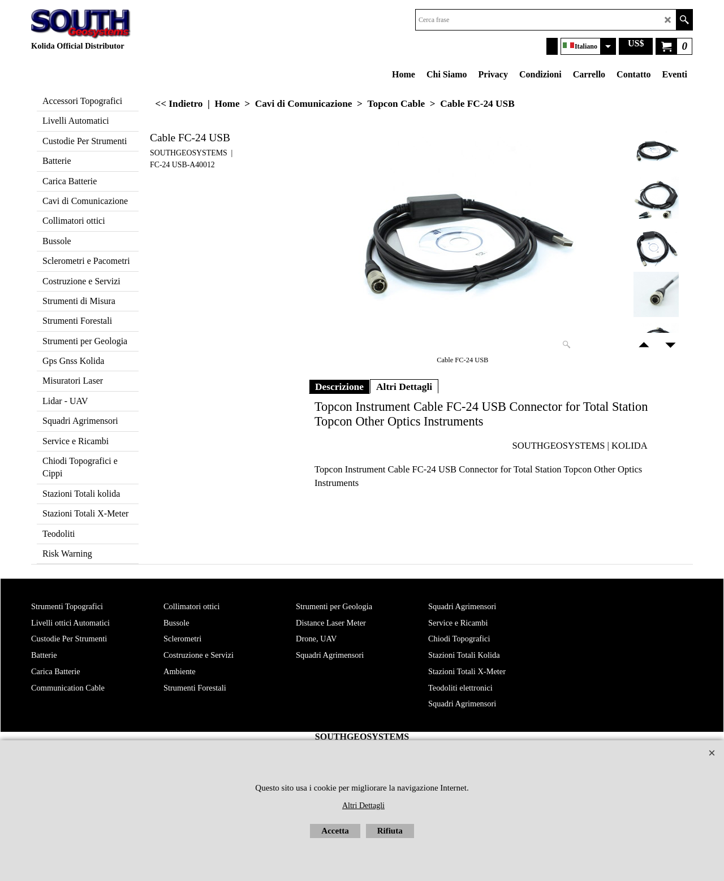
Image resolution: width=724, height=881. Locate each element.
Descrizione (339, 386)
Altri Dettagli (404, 386)
